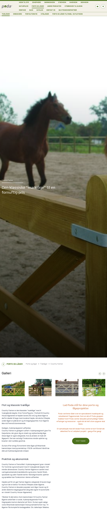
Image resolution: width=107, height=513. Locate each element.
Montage (22, 10)
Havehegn (73, 2)
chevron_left (100, 373)
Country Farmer (57, 364)
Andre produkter (54, 6)
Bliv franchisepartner (68, 10)
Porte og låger (38, 6)
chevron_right (104, 373)
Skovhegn (84, 2)
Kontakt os (51, 10)
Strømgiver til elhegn (73, 6)
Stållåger (45, 14)
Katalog (40, 10)
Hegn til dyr (24, 2)
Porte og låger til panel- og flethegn (67, 14)
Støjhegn (62, 2)
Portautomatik (31, 14)
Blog (31, 10)
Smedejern (17, 14)
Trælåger (6, 14)
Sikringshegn (49, 2)
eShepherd (36, 2)
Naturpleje (23, 6)
